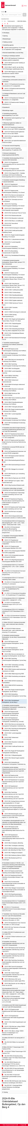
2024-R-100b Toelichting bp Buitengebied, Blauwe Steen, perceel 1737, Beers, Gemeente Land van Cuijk (13, 285)
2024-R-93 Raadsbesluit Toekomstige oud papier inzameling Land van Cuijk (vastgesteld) (13, 494)
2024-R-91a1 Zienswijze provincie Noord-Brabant (12, 200)
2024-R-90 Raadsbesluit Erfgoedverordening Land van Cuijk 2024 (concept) (13, 787)
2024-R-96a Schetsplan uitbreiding (12, 843)
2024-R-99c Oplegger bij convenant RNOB (12, 470)
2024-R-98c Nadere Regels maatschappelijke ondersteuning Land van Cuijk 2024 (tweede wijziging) (13, 974)
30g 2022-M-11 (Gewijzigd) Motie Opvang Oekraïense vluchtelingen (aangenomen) (12, 1087)
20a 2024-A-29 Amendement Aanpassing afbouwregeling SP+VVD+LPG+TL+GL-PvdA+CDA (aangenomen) (11, 530)
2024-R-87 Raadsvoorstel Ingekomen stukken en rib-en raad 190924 (13, 132)
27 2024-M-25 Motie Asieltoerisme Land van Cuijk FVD (14, 937)
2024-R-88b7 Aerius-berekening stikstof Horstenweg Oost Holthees (13, 398)
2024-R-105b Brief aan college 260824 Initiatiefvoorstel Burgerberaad (13, 1027)
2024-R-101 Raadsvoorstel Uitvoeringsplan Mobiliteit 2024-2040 (11, 547)
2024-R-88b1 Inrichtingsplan (11, 368)
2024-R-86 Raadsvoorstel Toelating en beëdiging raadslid (13, 63)
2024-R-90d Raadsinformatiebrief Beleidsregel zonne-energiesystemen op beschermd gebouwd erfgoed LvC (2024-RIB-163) (14, 808)
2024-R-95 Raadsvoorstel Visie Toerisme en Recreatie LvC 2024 (11, 919)
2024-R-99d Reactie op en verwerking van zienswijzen (13, 474)
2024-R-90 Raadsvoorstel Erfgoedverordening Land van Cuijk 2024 (13, 776)
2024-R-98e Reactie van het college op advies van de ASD (13, 984)
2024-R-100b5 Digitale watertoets (12, 300)
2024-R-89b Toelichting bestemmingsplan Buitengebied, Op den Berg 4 (14, 660)
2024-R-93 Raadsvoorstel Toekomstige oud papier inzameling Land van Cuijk (13, 508)
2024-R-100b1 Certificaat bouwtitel (12, 290)
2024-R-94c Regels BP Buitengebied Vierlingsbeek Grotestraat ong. (13, 751)
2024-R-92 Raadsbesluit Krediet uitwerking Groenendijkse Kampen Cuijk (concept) (12, 877)
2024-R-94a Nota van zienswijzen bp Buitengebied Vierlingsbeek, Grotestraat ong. (14, 725)
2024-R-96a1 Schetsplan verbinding (13, 845)
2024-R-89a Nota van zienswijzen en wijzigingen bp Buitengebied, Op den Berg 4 (13, 655)
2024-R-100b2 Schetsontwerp (11, 292)
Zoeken (3, 11)
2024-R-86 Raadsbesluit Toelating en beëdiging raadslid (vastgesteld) (13, 59)
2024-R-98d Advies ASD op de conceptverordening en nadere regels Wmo (13, 980)
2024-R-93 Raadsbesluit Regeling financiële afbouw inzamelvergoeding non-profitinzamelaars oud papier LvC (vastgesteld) (13, 501)
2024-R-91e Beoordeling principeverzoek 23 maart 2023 (10, 251)
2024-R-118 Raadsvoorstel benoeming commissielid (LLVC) (13, 89)
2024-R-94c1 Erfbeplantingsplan (12, 755)
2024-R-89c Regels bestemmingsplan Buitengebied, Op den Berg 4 (13, 690)
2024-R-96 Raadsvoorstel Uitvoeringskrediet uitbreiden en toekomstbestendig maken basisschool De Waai (13, 829)
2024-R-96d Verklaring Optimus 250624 (14, 855)
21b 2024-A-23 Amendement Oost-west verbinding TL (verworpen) (13, 583)
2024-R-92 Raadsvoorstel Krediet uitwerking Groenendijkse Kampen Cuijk (12, 871)
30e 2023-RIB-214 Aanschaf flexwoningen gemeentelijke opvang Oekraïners (11, 1076)
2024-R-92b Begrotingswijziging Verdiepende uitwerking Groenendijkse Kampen (12, 896)
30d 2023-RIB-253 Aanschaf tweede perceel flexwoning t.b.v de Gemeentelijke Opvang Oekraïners (13, 1070)
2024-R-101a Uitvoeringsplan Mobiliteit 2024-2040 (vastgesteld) (13, 551)
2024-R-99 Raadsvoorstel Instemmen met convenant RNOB (13, 456)
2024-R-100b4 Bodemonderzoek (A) (13, 297)
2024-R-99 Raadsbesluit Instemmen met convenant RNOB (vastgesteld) (14, 452)
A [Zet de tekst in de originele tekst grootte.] (2, 23)
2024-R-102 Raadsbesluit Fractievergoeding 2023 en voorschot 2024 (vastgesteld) (13, 164)
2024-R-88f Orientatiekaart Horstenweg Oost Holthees (13, 423)
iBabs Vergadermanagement (10, 1124)
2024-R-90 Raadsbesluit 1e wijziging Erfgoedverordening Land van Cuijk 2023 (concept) (13, 781)
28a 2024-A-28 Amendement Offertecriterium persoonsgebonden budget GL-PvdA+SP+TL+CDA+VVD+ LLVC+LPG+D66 (13, 999)
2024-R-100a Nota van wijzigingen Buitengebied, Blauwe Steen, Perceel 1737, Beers (13, 279)
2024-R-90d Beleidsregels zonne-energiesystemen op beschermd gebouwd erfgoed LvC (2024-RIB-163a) (13, 815)
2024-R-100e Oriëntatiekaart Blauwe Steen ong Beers (13, 334)
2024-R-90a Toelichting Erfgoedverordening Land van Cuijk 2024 (13, 793)
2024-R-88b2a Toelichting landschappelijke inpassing (10, 376)
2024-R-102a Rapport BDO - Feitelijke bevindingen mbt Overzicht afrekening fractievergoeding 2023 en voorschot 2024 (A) (14, 175)
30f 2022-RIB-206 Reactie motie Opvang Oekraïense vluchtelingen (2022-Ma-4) (14, 1081)
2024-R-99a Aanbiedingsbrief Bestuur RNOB (13, 461)
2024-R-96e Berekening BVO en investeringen (12, 858)
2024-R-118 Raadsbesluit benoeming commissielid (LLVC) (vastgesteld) (13, 85)
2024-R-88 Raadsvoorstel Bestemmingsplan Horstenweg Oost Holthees (14, 349)
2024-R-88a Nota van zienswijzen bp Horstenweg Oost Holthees (13, 360)
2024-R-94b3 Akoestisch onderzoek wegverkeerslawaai (12, 742)
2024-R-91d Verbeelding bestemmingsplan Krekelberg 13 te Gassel (13, 247)
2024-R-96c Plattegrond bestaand (12, 852)
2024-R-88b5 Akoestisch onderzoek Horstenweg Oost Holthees (12, 389)
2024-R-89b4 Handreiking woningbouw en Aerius (13, 677)
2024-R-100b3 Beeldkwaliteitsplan (12, 295)
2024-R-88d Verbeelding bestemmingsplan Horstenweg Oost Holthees (14, 419)
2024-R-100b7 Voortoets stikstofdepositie (9, 308)
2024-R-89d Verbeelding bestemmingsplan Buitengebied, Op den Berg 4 (14, 696)
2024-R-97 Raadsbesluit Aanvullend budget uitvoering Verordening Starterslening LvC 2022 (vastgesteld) (14, 435)
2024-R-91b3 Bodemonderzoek (11, 215)
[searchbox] (11, 15)
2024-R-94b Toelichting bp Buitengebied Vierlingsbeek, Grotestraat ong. (14, 729)
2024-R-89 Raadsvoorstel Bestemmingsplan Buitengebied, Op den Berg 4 (12, 643)
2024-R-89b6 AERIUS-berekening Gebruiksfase (12, 686)
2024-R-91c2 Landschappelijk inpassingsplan (11, 243)
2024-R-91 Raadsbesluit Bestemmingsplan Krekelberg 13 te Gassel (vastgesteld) (13, 186)
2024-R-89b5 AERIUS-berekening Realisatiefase (12, 681)
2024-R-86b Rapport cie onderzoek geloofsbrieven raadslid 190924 (12, 72)
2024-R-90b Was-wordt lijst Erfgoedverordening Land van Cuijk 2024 (13, 797)
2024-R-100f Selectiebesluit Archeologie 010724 (14, 338)
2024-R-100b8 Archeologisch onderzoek (14, 312)
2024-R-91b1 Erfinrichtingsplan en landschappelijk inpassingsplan (12, 209)
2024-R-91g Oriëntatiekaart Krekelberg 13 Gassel (13, 256)
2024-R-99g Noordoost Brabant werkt (13, 485)
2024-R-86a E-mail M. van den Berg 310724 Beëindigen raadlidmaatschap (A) (13, 68)
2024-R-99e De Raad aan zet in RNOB (13, 478)
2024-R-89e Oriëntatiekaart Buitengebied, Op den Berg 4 (10, 701)
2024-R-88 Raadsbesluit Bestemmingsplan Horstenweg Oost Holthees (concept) (14, 355)
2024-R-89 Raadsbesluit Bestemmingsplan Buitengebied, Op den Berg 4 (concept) (12, 649)
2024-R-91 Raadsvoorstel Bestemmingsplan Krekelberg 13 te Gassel (13, 191)
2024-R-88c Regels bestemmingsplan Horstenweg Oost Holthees (13, 410)
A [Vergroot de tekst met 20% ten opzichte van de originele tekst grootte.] (4, 23)
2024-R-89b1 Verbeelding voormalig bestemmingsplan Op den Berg (13, 665)
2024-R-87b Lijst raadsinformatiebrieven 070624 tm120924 (14, 141)
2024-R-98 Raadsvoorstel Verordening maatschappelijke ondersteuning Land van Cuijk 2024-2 (13, 949)
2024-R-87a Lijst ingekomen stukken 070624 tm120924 (13, 137)
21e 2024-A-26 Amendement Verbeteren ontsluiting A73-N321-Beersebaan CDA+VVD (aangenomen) (14, 617)
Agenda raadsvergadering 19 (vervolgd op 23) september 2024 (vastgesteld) (13, 48)
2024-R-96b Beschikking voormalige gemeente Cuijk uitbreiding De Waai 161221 (13, 849)
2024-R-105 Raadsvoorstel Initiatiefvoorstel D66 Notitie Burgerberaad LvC (13, 1011)
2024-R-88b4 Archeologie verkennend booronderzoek (13, 385)
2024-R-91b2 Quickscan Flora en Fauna (14, 213)
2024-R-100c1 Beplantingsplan (11, 323)
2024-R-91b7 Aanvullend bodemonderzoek (10, 224)
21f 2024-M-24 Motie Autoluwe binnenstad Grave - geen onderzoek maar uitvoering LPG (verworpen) (13, 630)
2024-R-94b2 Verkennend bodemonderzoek (10, 738)
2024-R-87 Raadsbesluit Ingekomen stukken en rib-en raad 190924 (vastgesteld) (13, 128)
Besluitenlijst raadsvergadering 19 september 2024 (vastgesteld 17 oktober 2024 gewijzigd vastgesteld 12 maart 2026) (13, 27)
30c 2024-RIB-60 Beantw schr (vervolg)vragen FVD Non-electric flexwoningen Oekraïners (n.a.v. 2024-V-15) (13, 1064)
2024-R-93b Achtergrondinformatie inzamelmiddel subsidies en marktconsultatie (14, 516)
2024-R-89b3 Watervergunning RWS (13, 673)
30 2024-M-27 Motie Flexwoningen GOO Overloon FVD (14, 1052)
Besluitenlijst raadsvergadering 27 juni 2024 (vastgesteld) (13, 118)
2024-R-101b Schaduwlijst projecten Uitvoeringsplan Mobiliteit (13, 556)
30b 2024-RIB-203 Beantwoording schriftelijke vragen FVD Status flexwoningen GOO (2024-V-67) (14, 1057)
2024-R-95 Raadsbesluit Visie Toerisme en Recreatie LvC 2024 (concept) (14, 923)
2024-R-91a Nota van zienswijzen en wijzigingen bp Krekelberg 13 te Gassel (13, 196)
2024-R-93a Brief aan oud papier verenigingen (12, 512)
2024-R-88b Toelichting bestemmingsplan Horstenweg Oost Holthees (14, 365)
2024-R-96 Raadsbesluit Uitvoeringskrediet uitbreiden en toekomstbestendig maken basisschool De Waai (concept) (13, 837)
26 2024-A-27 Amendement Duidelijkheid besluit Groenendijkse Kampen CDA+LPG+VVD (14, 909)
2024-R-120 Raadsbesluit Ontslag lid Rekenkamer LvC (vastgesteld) (13, 98)
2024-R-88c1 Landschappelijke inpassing (11, 414)
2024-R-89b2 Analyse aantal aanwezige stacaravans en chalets (14, 670)
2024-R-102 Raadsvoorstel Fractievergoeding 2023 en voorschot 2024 (13, 169)
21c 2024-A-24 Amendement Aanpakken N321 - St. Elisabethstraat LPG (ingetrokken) (14, 594)
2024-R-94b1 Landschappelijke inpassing (11, 733)
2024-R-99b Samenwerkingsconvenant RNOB (13, 465)
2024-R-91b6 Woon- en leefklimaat (12, 220)
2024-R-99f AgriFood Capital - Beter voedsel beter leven (13, 481)
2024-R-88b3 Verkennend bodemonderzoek (10, 381)
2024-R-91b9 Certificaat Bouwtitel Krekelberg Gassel (12, 231)
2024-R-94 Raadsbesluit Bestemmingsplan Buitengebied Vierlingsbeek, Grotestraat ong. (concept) (13, 719)
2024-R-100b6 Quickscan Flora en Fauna (12, 304)
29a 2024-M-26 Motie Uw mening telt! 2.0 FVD (13, 1043)
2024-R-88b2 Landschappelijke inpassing (11, 372)
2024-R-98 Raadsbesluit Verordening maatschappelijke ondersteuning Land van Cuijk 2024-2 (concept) (13, 955)
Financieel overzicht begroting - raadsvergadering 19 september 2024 (12, 149)
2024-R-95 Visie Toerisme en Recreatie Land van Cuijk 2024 (13, 928)
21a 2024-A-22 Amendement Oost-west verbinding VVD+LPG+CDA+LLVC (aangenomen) (13, 572)
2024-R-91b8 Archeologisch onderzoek (13, 228)
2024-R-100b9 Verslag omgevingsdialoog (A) (9, 315)
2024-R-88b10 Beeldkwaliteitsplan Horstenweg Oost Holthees (12, 403)
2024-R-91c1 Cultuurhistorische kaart (13, 239)
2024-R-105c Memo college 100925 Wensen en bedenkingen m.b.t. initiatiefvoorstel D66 (13, 1032)
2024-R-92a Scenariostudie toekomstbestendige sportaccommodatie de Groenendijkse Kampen (13, 883)
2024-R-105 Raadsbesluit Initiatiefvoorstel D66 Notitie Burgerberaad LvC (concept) (13, 1017)
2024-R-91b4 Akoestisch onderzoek (12, 218)
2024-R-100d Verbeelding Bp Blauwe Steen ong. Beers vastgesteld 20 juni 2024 (13, 329)
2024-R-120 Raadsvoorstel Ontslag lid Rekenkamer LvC (13, 103)
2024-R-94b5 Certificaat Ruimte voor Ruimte (13, 747)
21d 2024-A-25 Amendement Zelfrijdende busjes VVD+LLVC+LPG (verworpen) (12, 604)
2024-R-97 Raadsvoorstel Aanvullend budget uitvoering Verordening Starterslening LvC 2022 (14, 442)
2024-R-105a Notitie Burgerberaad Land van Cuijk (14, 1022)
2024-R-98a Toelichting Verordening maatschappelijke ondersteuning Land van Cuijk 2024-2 (13, 962)
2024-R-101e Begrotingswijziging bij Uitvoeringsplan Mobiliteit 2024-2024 (13, 560)
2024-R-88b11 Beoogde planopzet (12, 406)
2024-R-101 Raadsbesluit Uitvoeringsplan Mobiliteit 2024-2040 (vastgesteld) (11, 541)
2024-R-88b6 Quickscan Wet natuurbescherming (11, 394)
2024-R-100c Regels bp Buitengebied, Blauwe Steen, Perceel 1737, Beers (13, 320)
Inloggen (23, 1124)
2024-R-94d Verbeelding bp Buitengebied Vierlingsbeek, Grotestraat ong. (14, 763)
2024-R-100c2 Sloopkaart (10, 326)
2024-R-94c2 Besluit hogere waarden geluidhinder (13, 758)
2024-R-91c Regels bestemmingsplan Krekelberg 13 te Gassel (13, 235)
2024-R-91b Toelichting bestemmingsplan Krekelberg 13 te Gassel (13, 204)
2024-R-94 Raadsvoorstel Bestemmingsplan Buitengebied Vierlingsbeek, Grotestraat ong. (10, 713)
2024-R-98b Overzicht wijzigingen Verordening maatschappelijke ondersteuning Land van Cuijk (14, 968)
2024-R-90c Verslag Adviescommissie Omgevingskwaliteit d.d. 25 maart (13, 802)
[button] (24, 15)
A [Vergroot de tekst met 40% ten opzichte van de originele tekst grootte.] (7, 24)
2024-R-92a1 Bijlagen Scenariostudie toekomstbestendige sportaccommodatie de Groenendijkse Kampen (13, 889)
